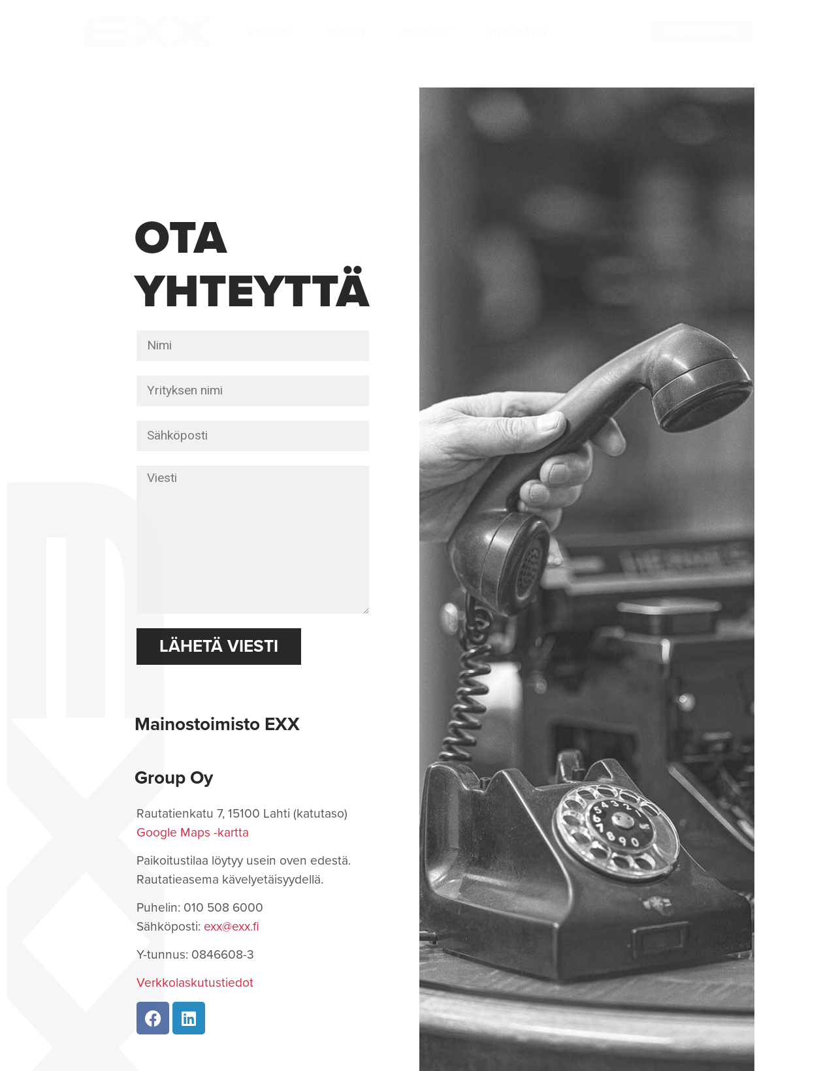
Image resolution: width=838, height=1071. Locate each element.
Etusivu (270, 33)
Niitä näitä (516, 33)
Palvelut (426, 33)
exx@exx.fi (231, 926)
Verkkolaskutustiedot (195, 982)
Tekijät (346, 33)
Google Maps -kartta (193, 832)
